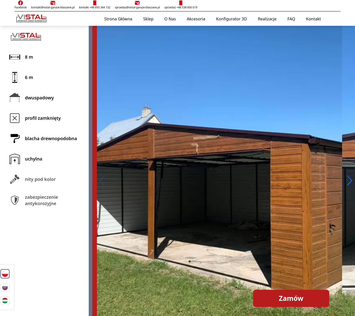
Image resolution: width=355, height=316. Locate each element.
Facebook (20, 4)
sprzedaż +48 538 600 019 (180, 4)
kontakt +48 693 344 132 (94, 4)
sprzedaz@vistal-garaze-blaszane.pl (137, 4)
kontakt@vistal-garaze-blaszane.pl (53, 4)
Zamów (291, 298)
